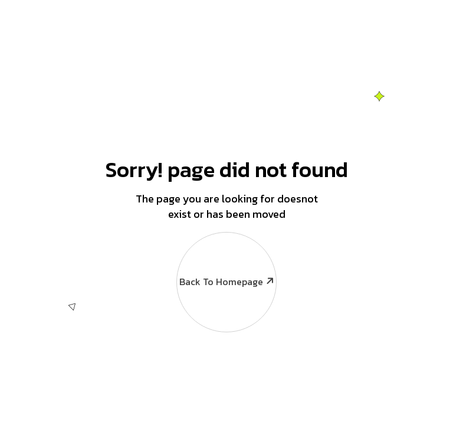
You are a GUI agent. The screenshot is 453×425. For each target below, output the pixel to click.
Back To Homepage (225, 260)
